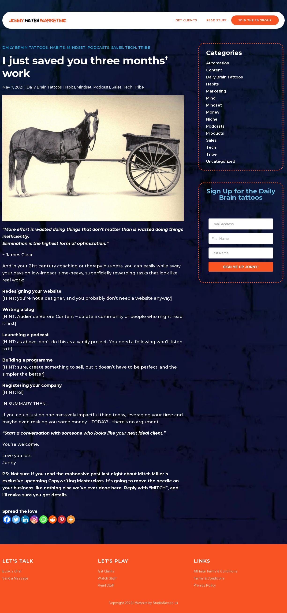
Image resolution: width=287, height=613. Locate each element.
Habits (57, 47)
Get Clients (186, 20)
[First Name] (241, 238)
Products (215, 133)
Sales (117, 47)
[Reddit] (52, 519)
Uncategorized (220, 161)
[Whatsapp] (43, 519)
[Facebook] (7, 519)
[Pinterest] (62, 519)
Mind (211, 98)
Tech (130, 47)
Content (214, 70)
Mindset (76, 47)
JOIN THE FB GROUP (255, 20)
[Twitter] (16, 519)
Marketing (216, 91)
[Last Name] (241, 252)
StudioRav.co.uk (165, 603)
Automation (217, 63)
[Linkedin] (25, 519)
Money (212, 112)
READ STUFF (216, 20)
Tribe (144, 47)
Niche (211, 119)
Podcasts (98, 47)
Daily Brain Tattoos (25, 47)
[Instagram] (34, 519)
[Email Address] (241, 223)
